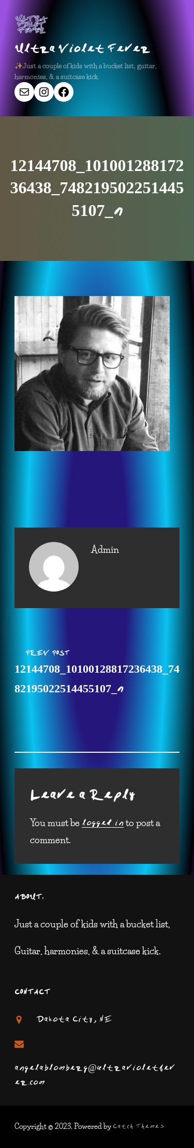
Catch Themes (139, 1126)
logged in (103, 823)
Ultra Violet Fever (82, 49)
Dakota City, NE (74, 1020)
